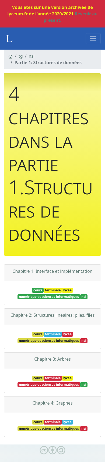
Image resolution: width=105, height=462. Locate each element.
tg (21, 56)
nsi (32, 56)
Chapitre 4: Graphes (52, 403)
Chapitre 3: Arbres (52, 359)
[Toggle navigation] (93, 38)
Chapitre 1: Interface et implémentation (52, 271)
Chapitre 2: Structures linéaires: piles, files (52, 315)
